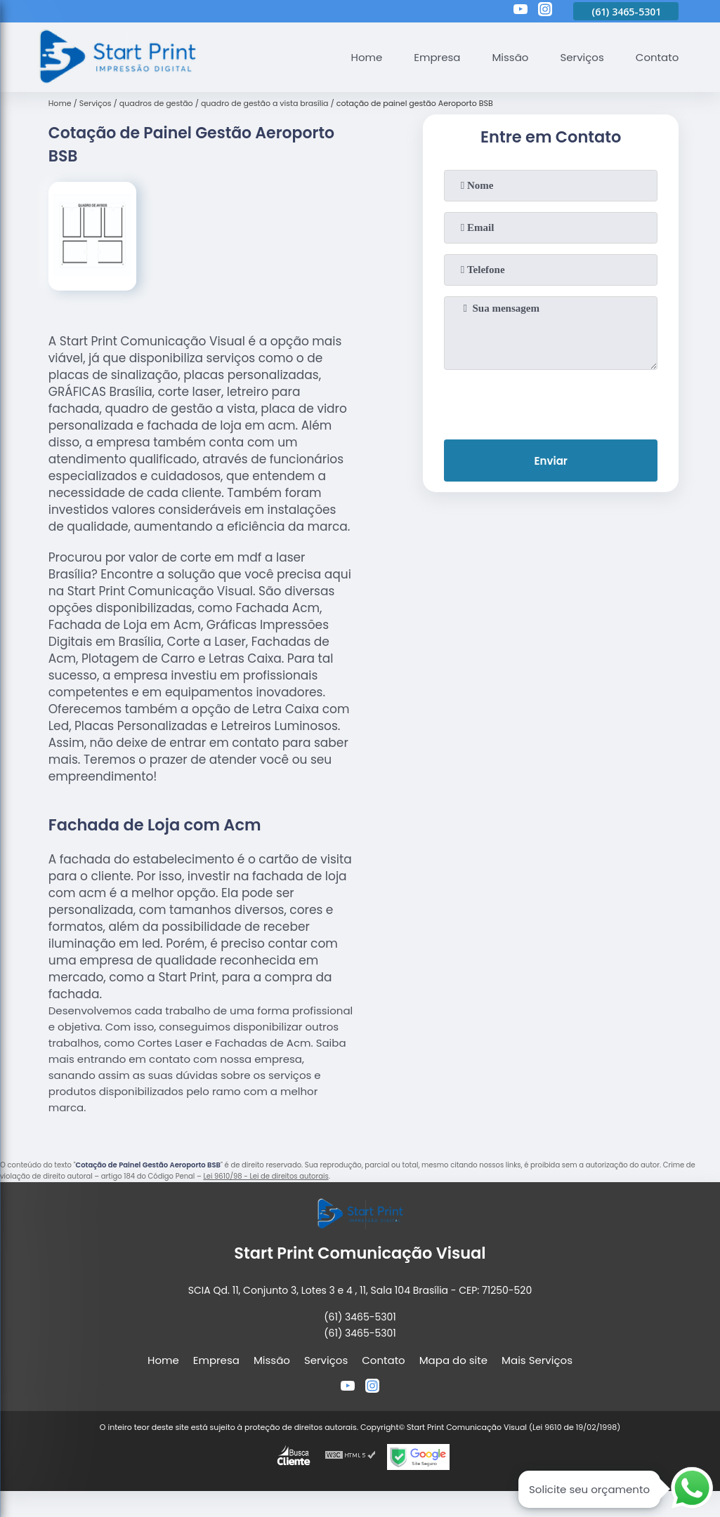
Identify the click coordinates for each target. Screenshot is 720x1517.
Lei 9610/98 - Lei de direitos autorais (265, 1176)
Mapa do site (453, 1360)
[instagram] (545, 11)
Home (367, 57)
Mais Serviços (537, 1360)
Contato (657, 57)
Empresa (437, 57)
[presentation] (550, 401)
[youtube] (520, 11)
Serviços (581, 57)
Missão (510, 57)
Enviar (551, 460)
